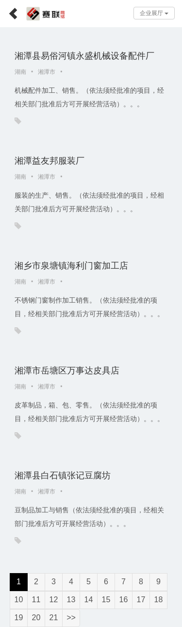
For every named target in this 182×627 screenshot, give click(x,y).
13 (71, 599)
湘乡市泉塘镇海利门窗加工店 (71, 266)
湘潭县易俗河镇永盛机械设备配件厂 (84, 56)
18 (158, 599)
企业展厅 (154, 13)
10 (19, 599)
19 (19, 617)
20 (36, 617)
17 (141, 599)
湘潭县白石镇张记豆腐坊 (63, 475)
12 (54, 599)
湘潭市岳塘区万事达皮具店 (67, 370)
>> (71, 617)
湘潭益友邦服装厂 (49, 161)
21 (54, 617)
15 (106, 599)
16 (123, 599)
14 (88, 599)
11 (36, 599)
